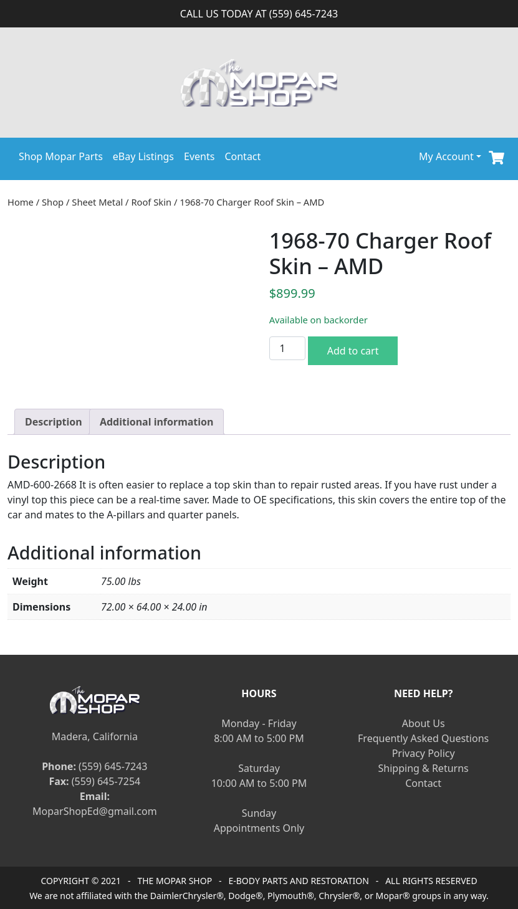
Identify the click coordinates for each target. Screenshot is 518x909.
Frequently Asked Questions (423, 738)
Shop (53, 202)
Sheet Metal (97, 202)
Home (20, 202)
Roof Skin (151, 202)
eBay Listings (143, 156)
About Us (423, 723)
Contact (242, 156)
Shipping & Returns (423, 768)
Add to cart (353, 351)
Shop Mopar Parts (61, 156)
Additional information (157, 422)
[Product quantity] (287, 348)
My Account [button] (446, 156)
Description (53, 422)
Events (199, 156)
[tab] (53, 422)
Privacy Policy (423, 753)
